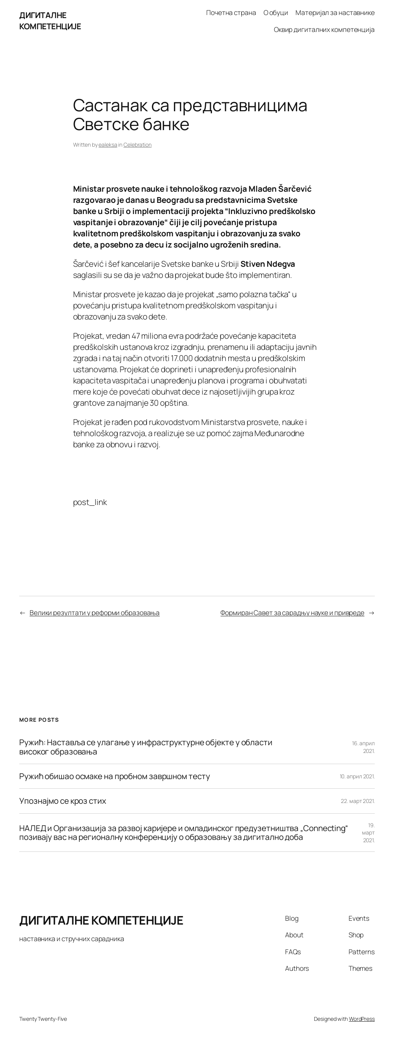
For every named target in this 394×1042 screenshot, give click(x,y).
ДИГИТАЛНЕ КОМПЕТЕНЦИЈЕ (50, 21)
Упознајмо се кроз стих (62, 800)
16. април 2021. (363, 746)
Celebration (138, 144)
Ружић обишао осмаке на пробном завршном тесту (114, 776)
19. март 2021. (368, 832)
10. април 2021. (357, 776)
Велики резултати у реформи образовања (95, 612)
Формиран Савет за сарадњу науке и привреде (292, 612)
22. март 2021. (358, 800)
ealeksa (107, 144)
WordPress (362, 1018)
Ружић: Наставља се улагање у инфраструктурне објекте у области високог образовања (145, 747)
